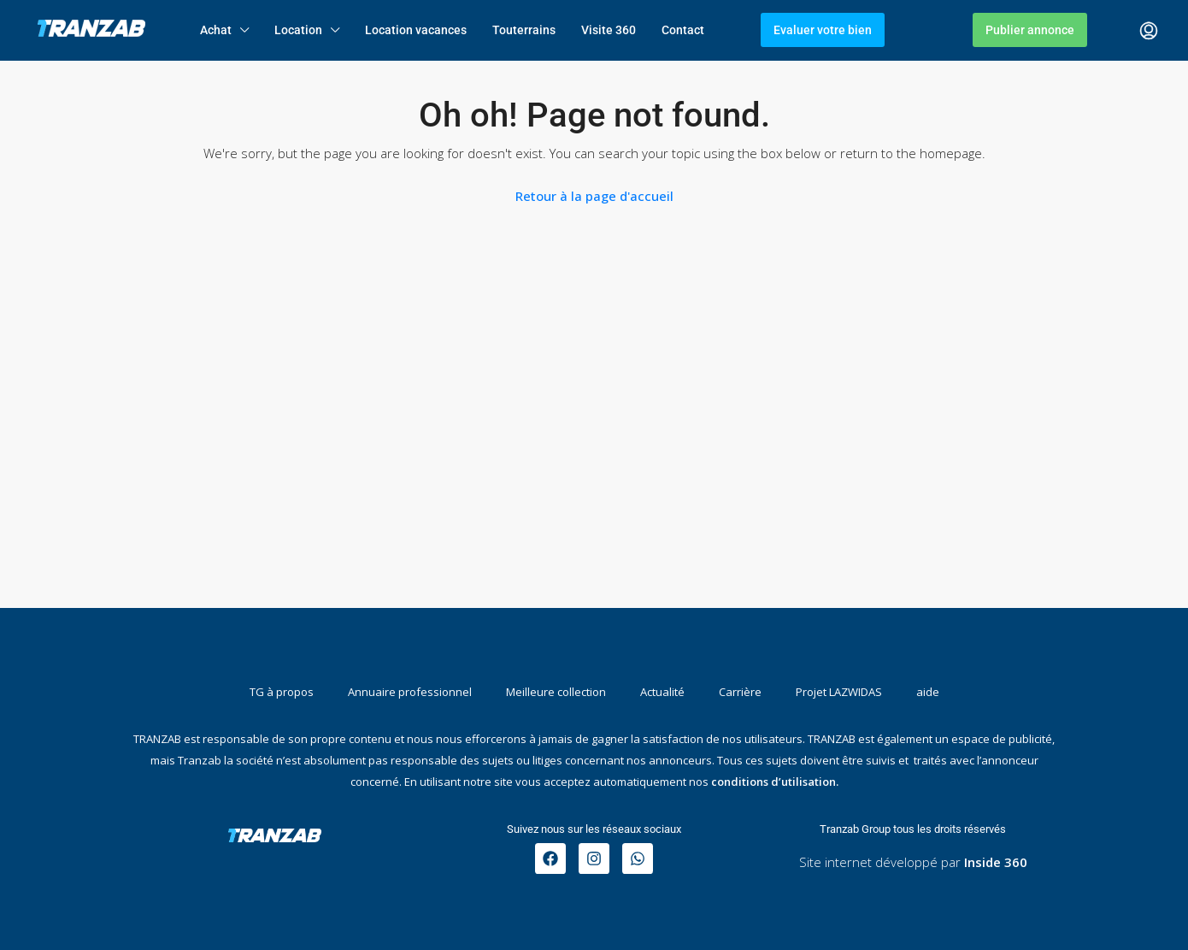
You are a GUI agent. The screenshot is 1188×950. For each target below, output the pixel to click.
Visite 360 (608, 30)
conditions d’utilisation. (774, 781)
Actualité (662, 691)
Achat (216, 30)
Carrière (740, 691)
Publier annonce (1029, 30)
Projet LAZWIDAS (839, 691)
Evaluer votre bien (822, 30)
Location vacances (416, 30)
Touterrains (524, 30)
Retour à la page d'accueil (594, 195)
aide (927, 691)
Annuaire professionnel (410, 691)
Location (298, 30)
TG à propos (282, 691)
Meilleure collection (556, 691)
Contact (683, 30)
